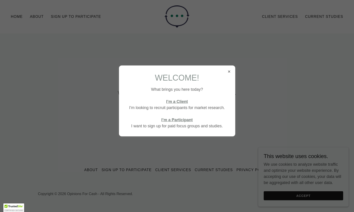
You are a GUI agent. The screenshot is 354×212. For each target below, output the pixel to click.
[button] (13, 207)
